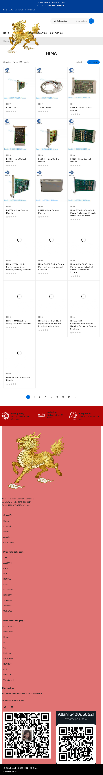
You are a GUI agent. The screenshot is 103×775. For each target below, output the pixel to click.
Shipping (52, 412)
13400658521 (24, 502)
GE (4, 647)
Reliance (7, 653)
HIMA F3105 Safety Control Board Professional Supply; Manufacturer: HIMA (83, 213)
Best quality (17, 413)
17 (69, 397)
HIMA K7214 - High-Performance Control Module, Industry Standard (18, 267)
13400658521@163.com (54, 2)
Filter (95, 62)
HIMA (8, 104)
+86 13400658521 (56, 5)
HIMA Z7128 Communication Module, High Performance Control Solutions (83, 324)
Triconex (7, 605)
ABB (11, 10)
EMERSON (8, 589)
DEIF (5, 584)
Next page (75, 397)
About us (19, 10)
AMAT (6, 568)
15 (57, 397)
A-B (5, 669)
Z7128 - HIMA (44, 107)
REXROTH (8, 595)
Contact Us (30, 10)
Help (5, 10)
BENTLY (7, 579)
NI (4, 642)
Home (6, 521)
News (6, 531)
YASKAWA (7, 611)
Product (7, 526)
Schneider (8, 600)
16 (63, 397)
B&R (5, 573)
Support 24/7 (86, 413)
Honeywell (8, 631)
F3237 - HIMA (13, 107)
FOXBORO (8, 626)
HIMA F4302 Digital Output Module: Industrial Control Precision (51, 267)
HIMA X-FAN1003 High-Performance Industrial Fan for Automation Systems (81, 268)
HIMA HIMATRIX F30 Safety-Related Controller (18, 322)
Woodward (8, 680)
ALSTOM (7, 563)
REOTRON (8, 658)
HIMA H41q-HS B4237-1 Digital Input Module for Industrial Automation (49, 323)
